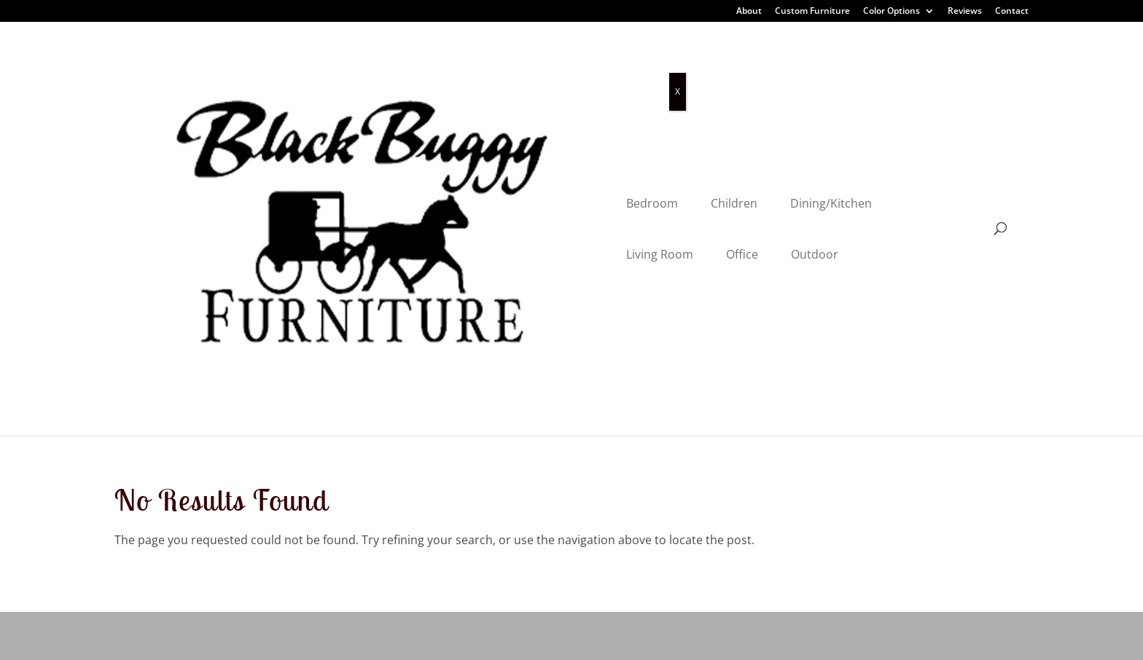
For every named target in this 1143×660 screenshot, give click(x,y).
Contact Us (386, 555)
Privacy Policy (283, 638)
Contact (1012, 12)
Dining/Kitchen (529, 68)
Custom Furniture (812, 12)
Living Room (636, 68)
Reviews (965, 12)
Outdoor (791, 68)
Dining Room (150, 420)
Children (432, 68)
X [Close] (677, 91)
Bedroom (350, 68)
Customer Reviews (406, 453)
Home (372, 386)
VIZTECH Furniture (467, 638)
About (749, 12)
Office (719, 68)
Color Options (891, 12)
